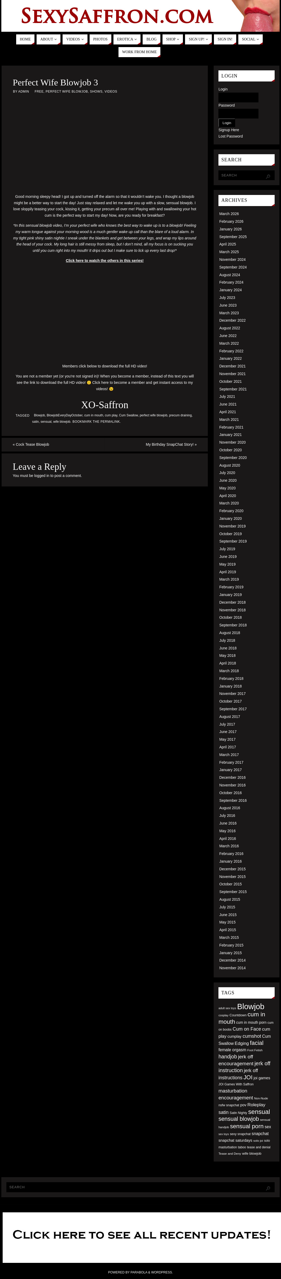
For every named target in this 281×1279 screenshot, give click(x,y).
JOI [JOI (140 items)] (247, 1077)
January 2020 (230, 518)
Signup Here (228, 130)
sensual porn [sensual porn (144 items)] (247, 1126)
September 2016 (233, 800)
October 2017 (230, 701)
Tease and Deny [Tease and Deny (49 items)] (229, 1153)
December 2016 (232, 777)
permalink (110, 422)
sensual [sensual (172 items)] (259, 1111)
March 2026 (229, 214)
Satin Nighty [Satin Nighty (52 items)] (238, 1113)
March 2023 (229, 313)
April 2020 (227, 496)
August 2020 (229, 465)
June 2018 (227, 648)
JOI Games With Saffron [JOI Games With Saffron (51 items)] (235, 1084)
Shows (96, 91)
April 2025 (227, 244)
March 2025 (229, 252)
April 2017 (227, 747)
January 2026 (230, 229)
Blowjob (39, 415)
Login (222, 89)
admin (23, 91)
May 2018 (227, 655)
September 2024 (233, 267)
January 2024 (230, 290)
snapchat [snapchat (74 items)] (260, 1133)
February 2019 (231, 587)
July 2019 (227, 549)
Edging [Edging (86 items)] (242, 1043)
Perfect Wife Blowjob (67, 91)
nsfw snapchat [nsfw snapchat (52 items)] (228, 1105)
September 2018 (233, 625)
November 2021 (232, 374)
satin (35, 422)
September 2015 (233, 892)
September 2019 (233, 541)
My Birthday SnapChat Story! (171, 444)
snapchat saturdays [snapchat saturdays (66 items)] (235, 1140)
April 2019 (227, 572)
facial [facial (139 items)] (257, 1043)
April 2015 (227, 930)
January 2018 (230, 686)
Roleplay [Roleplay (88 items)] (256, 1104)
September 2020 (233, 458)
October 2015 (230, 884)
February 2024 (231, 282)
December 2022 (232, 320)
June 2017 (227, 732)
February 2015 (231, 945)
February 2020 (231, 511)
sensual (46, 422)
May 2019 (227, 564)
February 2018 (231, 678)
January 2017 (230, 770)
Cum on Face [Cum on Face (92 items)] (246, 1029)
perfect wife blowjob (153, 415)
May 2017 (227, 739)
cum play (111, 415)
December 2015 (232, 869)
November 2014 (232, 968)
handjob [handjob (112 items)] (227, 1056)
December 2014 (232, 960)
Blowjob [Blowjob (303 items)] (251, 1006)
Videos (110, 91)
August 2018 (229, 633)
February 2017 (231, 762)
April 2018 (227, 663)
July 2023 (227, 297)
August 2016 (229, 808)
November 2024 (232, 259)
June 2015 (227, 915)
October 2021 (230, 381)
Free (39, 91)
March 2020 (229, 503)
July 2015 (227, 907)
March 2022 (229, 343)
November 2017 (232, 693)
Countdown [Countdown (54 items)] (238, 1015)
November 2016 (232, 785)
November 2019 (232, 526)
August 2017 (229, 716)
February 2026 (231, 221)
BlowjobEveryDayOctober (64, 415)
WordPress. (162, 1272)
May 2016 (227, 831)
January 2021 (230, 435)
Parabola (138, 1272)
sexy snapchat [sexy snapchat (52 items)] (240, 1134)
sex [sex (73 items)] (268, 1127)
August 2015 (229, 899)
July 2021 (227, 396)
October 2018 (230, 617)
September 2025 (233, 237)
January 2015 (230, 953)
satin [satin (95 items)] (223, 1112)
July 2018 (227, 640)
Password (226, 105)
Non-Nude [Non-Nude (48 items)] (261, 1098)
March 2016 (229, 846)
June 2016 (227, 823)
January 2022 (230, 358)
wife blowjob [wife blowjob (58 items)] (251, 1153)
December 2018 (232, 602)
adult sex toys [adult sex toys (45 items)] (227, 1008)
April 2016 (227, 838)
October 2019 (230, 534)
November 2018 (232, 610)
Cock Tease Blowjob (31, 444)
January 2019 (230, 595)
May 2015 (227, 922)
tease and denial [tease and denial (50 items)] (258, 1147)
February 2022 (231, 351)
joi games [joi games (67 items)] (261, 1078)
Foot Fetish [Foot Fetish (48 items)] (255, 1050)
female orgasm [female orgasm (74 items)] (232, 1050)
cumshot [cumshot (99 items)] (252, 1036)
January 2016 (230, 861)
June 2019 (227, 556)
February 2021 (231, 427)
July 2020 (227, 473)
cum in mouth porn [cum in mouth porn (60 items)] (251, 1022)
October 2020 (230, 450)
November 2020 (232, 442)
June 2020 (227, 480)
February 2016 (231, 854)
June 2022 (227, 336)
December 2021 (232, 366)
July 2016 (227, 815)
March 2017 (229, 755)
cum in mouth (93, 415)
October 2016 (230, 793)
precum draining (180, 415)
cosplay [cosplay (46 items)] (223, 1015)
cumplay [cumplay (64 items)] (234, 1036)
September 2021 (233, 389)
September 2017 (233, 709)
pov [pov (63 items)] (243, 1105)
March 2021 (229, 419)
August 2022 (229, 328)
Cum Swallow (128, 415)
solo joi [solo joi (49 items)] (258, 1140)
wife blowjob (62, 422)
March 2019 (229, 579)
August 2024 (229, 275)
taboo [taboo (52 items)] (242, 1147)
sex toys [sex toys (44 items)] (223, 1134)
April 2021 (227, 412)
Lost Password (230, 136)
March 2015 (229, 937)
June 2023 (227, 305)
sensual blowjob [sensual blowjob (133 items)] (238, 1119)
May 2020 (227, 488)
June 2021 (227, 404)
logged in (41, 476)
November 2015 (232, 877)
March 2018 (229, 671)
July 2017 (227, 724)
